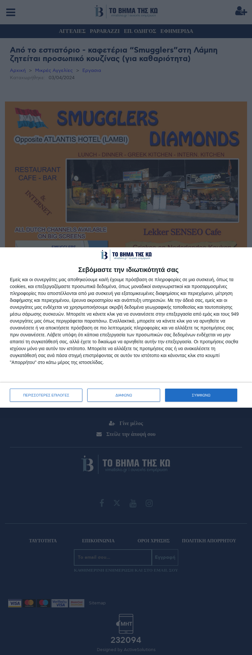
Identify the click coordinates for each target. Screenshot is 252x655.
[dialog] (126, 327)
